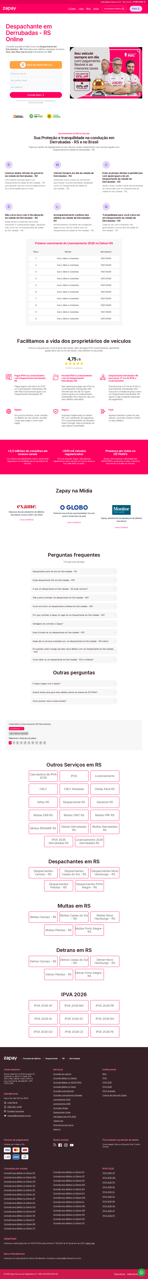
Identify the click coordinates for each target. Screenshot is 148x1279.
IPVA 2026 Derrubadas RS (59, 841)
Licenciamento (105, 776)
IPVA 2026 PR (105, 1005)
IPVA (74, 776)
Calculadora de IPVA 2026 (43, 776)
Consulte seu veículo (62, 1074)
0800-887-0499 (14, 1107)
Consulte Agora (35, 95)
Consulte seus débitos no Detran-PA (19, 1216)
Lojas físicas (12, 1102)
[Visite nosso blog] (54, 1145)
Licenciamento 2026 (61, 1104)
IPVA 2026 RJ (43, 1018)
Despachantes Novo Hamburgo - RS (104, 872)
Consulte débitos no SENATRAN (67, 1082)
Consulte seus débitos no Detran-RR (19, 1224)
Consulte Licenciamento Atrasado (67, 1095)
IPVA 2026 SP (43, 1005)
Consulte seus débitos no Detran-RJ (69, 1172)
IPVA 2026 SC (74, 1018)
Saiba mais (90, 1243)
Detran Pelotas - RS (59, 974)
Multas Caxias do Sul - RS (74, 917)
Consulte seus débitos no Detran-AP (19, 1199)
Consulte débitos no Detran (65, 1078)
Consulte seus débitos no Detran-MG (20, 1177)
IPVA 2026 (107, 1087)
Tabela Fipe (58, 1121)
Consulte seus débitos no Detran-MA (69, 1206)
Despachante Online (62, 1112)
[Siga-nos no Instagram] (66, 1145)
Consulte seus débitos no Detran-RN (69, 1185)
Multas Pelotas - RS (59, 930)
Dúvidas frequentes (15, 1111)
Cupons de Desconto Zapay (114, 1095)
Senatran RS (105, 802)
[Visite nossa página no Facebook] (60, 1145)
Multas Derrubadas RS (105, 828)
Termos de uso (49, 100)
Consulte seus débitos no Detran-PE (19, 1190)
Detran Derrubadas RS (74, 828)
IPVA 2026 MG (74, 1005)
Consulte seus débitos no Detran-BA (69, 1189)
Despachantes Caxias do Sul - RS (74, 872)
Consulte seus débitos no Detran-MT (20, 1211)
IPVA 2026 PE (105, 1032)
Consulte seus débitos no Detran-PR (19, 1181)
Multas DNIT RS (74, 815)
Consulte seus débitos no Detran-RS (69, 1180)
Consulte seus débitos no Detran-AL (68, 1202)
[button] (74, 571)
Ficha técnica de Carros (63, 1125)
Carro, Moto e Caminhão (19, 733)
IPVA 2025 (107, 1082)
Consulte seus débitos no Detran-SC (19, 1186)
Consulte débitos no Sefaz (64, 1087)
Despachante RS (74, 802)
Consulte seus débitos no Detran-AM (69, 1198)
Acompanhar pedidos (114, 9)
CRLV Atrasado (74, 789)
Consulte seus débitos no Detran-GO (20, 1207)
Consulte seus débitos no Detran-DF (19, 1173)
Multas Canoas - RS (43, 917)
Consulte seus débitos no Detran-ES (69, 1193)
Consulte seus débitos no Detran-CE (19, 1194)
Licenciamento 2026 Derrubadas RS (89, 841)
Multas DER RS (43, 815)
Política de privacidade (35, 102)
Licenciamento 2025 (61, 1099)
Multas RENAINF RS (43, 828)
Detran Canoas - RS (43, 961)
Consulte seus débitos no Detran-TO (19, 1228)
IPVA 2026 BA (105, 1018)
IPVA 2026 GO (43, 1032)
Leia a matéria (26, 519)
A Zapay (72, 8)
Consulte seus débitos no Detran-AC (19, 1203)
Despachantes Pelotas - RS (58, 885)
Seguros (57, 1129)
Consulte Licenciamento (63, 1091)
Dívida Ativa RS (105, 789)
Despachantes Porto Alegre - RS (89, 885)
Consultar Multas (60, 1108)
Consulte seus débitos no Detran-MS (69, 1210)
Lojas (81, 8)
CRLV (43, 789)
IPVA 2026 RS (108, 1187)
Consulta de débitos (32, 1058)
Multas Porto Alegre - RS (89, 930)
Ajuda (96, 8)
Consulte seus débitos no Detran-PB (69, 1215)
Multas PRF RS (105, 815)
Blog (88, 8)
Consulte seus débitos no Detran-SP (69, 1176)
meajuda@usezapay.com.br (19, 1116)
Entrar (136, 9)
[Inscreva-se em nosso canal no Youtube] (72, 1145)
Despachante (51, 1058)
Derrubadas (74, 1058)
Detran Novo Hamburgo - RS (105, 961)
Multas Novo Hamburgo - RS (105, 917)
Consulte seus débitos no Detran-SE (69, 1223)
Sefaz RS (43, 802)
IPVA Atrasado (108, 1091)
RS (63, 1058)
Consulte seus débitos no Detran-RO (69, 1219)
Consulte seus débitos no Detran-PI (19, 1220)
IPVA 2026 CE (74, 1032)
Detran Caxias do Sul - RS (74, 961)
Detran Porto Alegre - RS (89, 974)
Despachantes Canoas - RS (43, 872)
